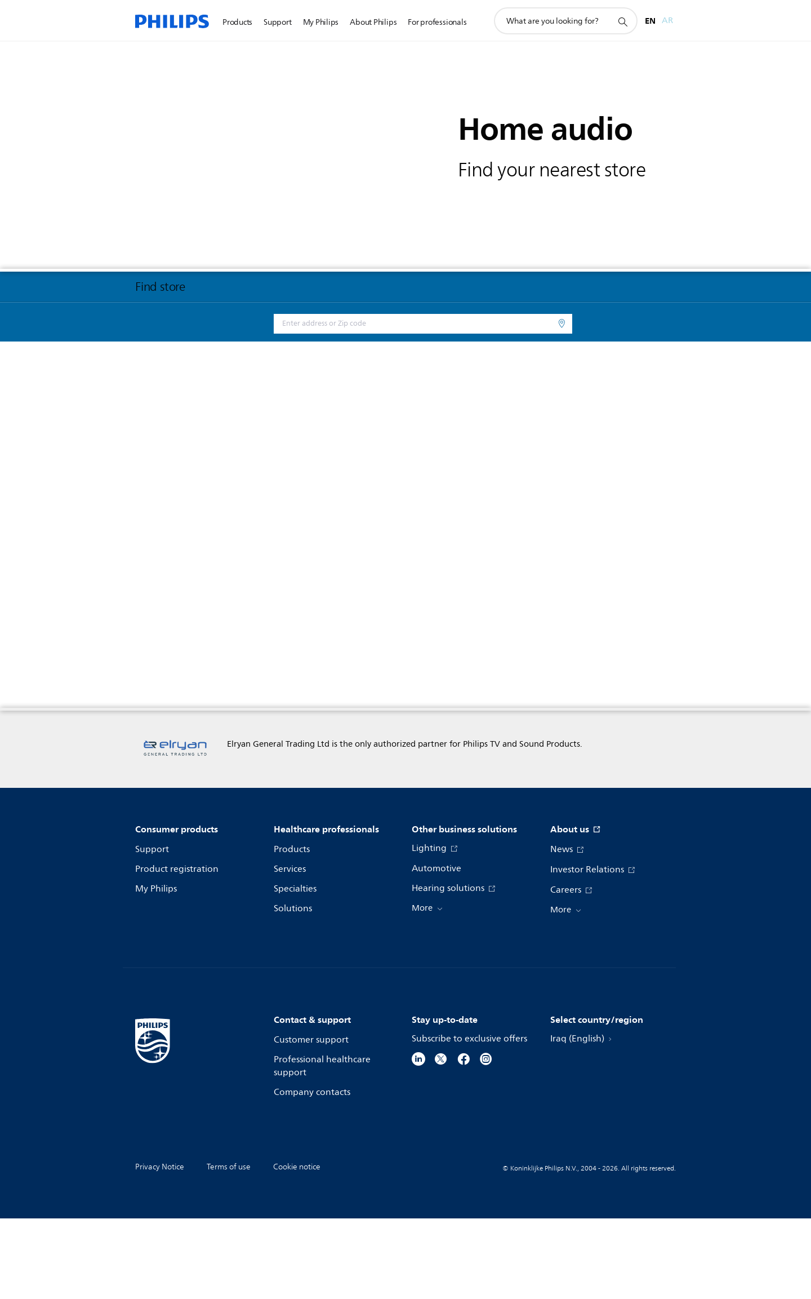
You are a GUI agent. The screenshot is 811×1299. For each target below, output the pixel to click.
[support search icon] (622, 21)
